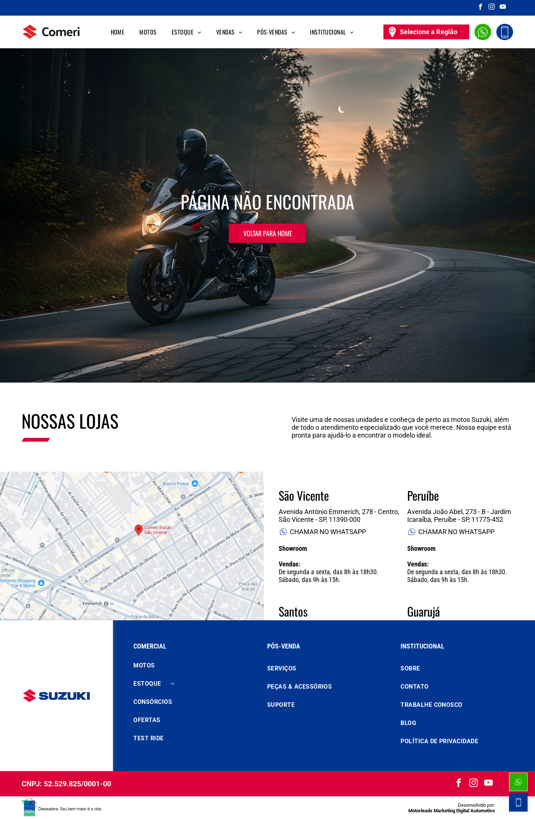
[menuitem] (117, 31)
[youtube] (503, 7)
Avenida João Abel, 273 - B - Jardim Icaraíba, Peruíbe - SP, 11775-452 (459, 515)
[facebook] (480, 7)
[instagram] (491, 7)
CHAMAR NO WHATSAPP (322, 531)
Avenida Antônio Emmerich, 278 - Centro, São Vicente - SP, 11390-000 (339, 515)
